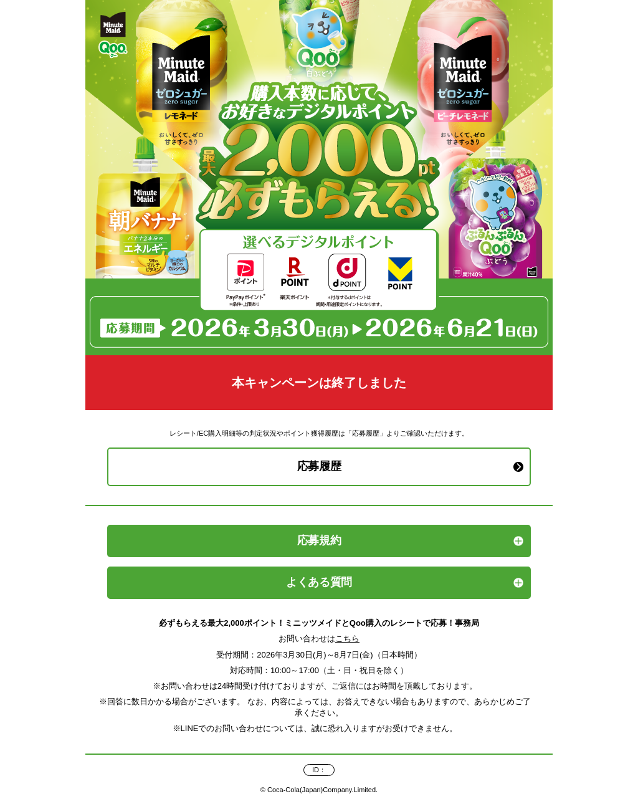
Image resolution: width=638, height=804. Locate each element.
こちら (347, 638)
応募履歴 (319, 466)
